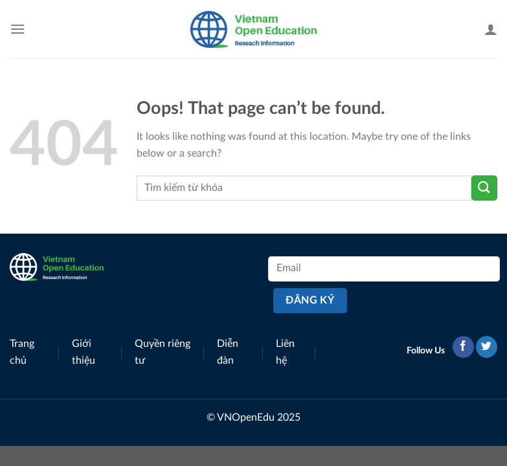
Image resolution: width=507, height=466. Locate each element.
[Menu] (17, 29)
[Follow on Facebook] (463, 347)
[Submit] (484, 188)
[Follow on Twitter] (486, 347)
